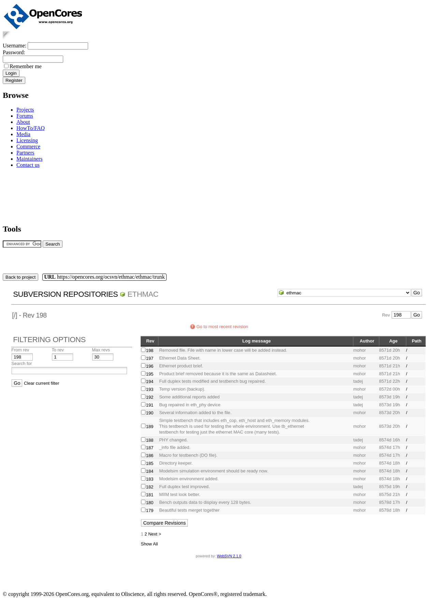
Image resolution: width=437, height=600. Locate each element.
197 (149, 358)
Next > (154, 534)
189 (149, 426)
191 (149, 405)
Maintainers (29, 159)
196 (149, 366)
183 (149, 479)
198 (149, 350)
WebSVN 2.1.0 (229, 556)
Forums (24, 116)
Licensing (27, 140)
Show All (149, 543)
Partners (25, 153)
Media (23, 134)
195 (149, 374)
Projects (25, 110)
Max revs (101, 349)
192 (149, 397)
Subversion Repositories (65, 294)
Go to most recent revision (222, 326)
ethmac (142, 294)
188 (149, 440)
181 (149, 494)
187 (149, 447)
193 (149, 389)
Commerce (28, 146)
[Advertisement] (24, 195)
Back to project (20, 277)
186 (149, 455)
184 (149, 471)
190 (149, 412)
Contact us (28, 165)
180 (149, 502)
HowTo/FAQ (30, 128)
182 (149, 486)
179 (149, 510)
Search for (21, 363)
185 (149, 463)
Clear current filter (41, 383)
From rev (20, 349)
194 (149, 381)
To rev (58, 349)
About (23, 122)
